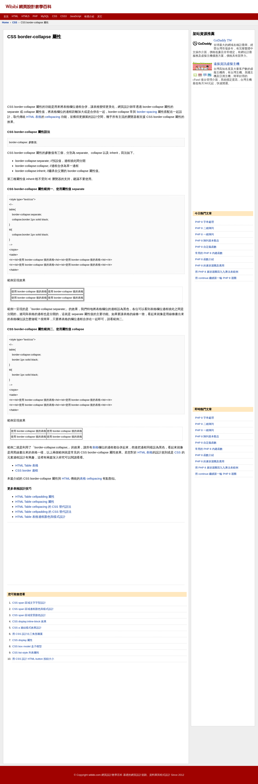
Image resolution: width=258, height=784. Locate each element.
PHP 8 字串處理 (204, 221)
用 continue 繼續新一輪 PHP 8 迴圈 (215, 277)
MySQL (45, 16)
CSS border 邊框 (26, 470)
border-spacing (147, 111)
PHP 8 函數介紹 (204, 259)
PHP (35, 16)
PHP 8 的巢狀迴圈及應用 (209, 265)
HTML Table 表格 (26, 465)
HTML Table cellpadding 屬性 (34, 496)
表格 (38, 116)
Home (5, 22)
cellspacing (52, 116)
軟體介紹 (89, 16)
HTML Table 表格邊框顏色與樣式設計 (40, 516)
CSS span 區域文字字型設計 (29, 602)
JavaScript (75, 16)
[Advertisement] (96, 72)
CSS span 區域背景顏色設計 (29, 615)
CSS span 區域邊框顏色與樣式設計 (33, 608)
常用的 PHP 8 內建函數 (209, 253)
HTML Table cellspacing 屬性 (34, 501)
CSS (54, 16)
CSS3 (63, 16)
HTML (15, 16)
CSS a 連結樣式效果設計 (27, 627)
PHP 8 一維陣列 (204, 234)
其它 (99, 16)
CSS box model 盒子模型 (27, 646)
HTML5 (25, 16)
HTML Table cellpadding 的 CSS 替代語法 (43, 511)
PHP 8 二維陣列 (204, 228)
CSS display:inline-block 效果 (29, 621)
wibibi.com (94, 774)
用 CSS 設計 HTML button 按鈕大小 (33, 658)
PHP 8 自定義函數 (205, 246)
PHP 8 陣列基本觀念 (207, 240)
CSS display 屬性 (22, 640)
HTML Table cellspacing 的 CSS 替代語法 (43, 506)
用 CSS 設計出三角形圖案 (27, 633)
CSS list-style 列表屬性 (25, 652)
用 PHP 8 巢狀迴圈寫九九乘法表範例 (216, 271)
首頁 (6, 16)
